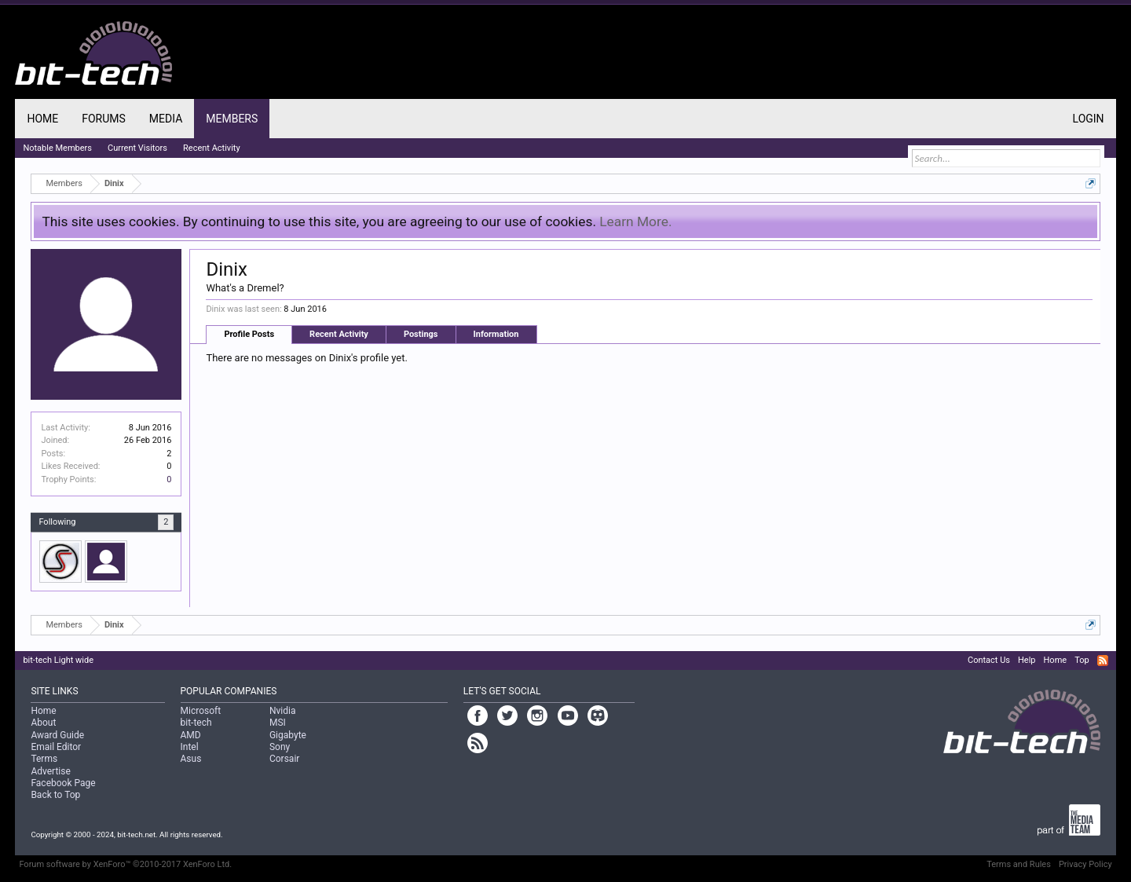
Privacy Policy (1085, 864)
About (43, 722)
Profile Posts (249, 334)
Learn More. (635, 221)
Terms (44, 758)
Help (1027, 660)
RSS (1102, 660)
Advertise (50, 771)
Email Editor (56, 746)
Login (1088, 118)
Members (232, 118)
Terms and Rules (1018, 864)
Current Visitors (137, 148)
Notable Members (57, 148)
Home (42, 118)
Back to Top (55, 794)
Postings (421, 334)
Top (1081, 660)
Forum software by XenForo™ (125, 864)
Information (496, 334)
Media (165, 118)
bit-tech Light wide (58, 660)
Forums (104, 118)
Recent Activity (338, 334)
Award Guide (57, 735)
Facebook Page (63, 783)
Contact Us (989, 660)
